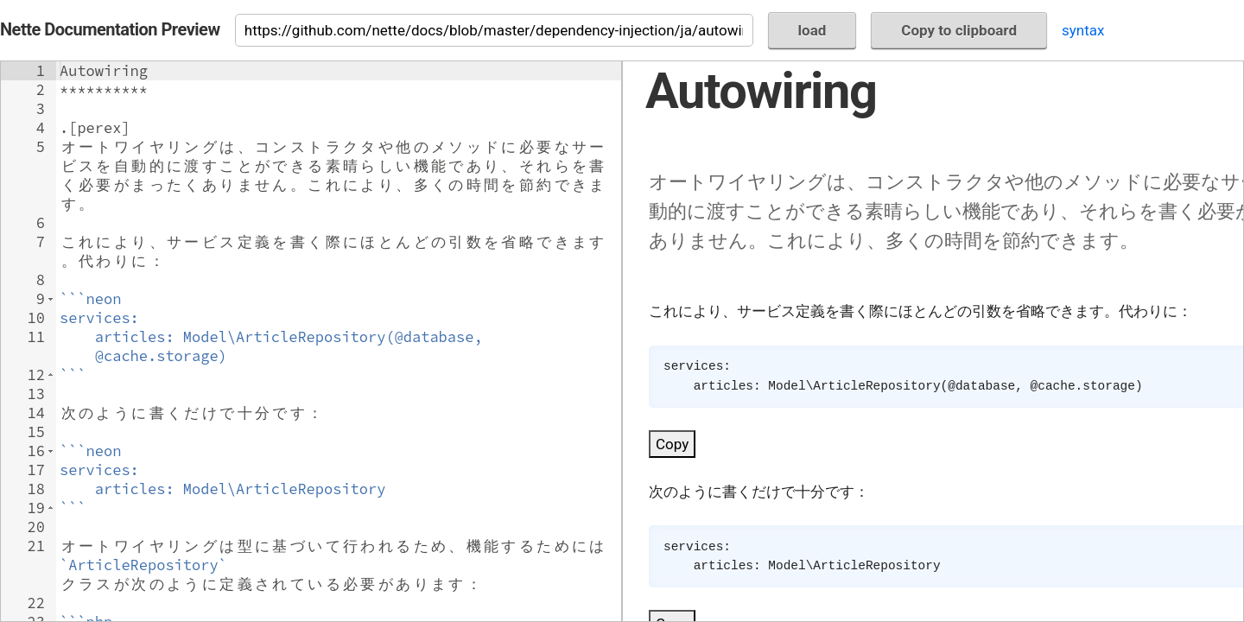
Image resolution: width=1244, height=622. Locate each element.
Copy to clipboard (959, 30)
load (812, 30)
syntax (1083, 30)
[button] (50, 298)
